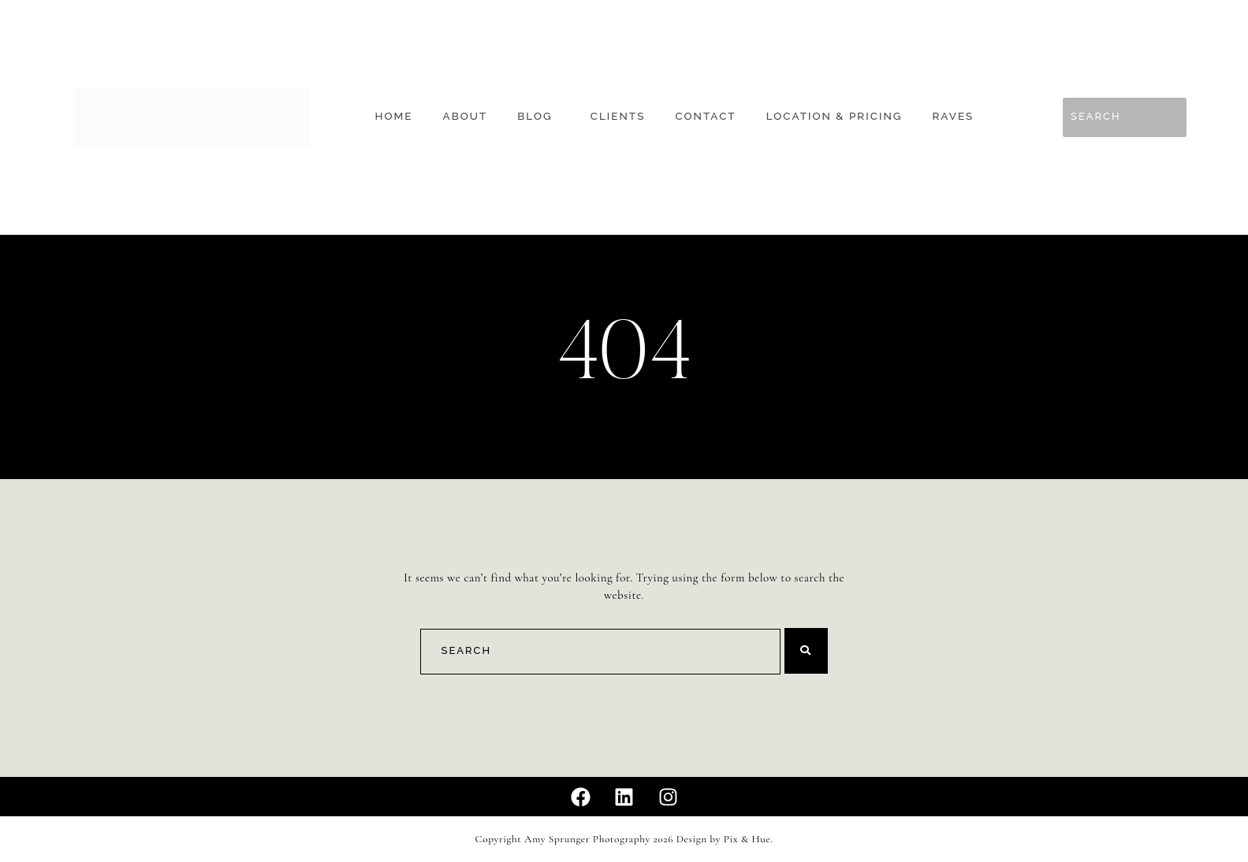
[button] (538, 116)
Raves (953, 116)
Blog (534, 116)
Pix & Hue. (748, 839)
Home (393, 116)
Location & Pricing (834, 116)
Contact (705, 116)
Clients (618, 116)
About (465, 116)
